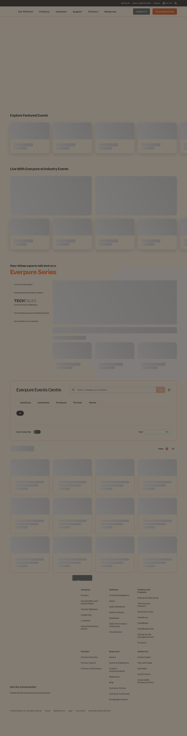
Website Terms (59, 732)
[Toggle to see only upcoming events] (37, 453)
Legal (70, 732)
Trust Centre (80, 732)
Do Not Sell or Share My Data (99, 732)
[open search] (175, 3)
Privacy (48, 732)
